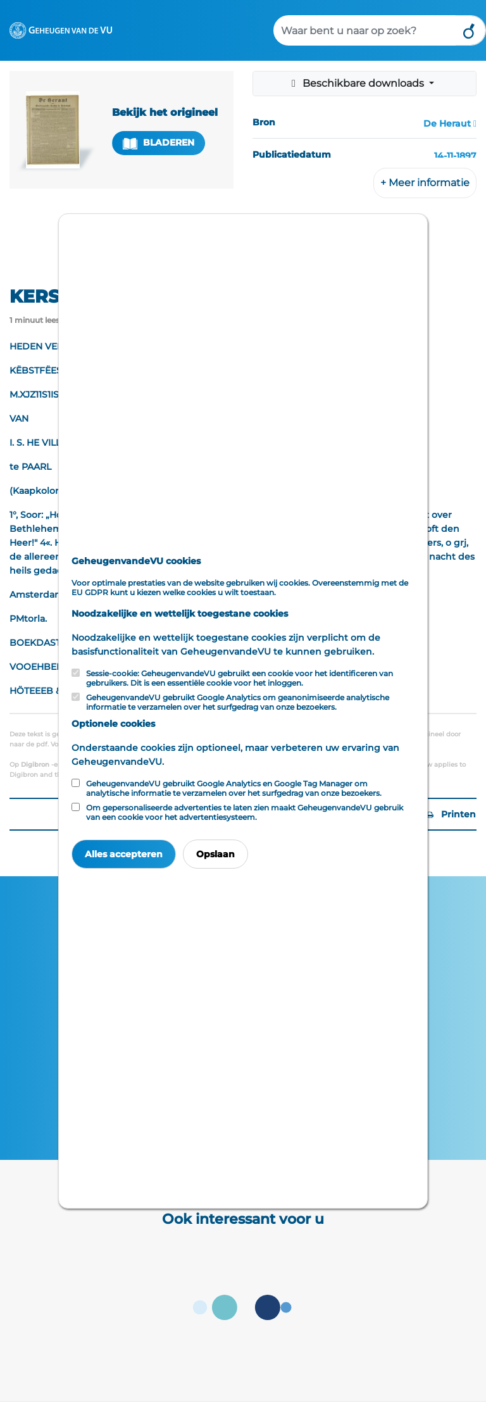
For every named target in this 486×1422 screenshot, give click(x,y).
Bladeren (159, 143)
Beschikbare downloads (357, 83)
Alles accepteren (124, 854)
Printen (451, 814)
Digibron (35, 764)
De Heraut (447, 123)
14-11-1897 (455, 155)
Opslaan (215, 854)
